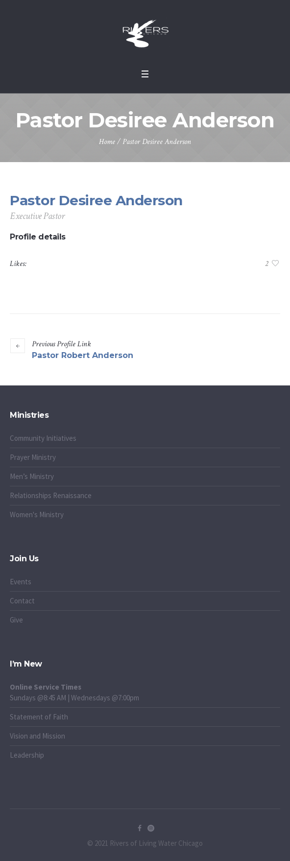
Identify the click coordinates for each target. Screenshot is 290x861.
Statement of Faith (39, 716)
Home (107, 142)
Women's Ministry (37, 514)
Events (20, 581)
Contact (22, 600)
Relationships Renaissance (51, 495)
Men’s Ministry (32, 476)
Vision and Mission (37, 736)
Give (16, 619)
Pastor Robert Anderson (82, 355)
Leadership (27, 755)
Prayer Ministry (33, 457)
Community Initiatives (43, 438)
